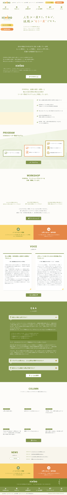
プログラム (33, 162)
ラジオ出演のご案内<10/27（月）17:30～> (39, 456)
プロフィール (20, 2)
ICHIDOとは (6, 7)
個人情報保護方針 (40, 2)
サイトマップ (32, 2)
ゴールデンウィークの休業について (38, 451)
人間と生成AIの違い (7, 411)
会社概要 (26, 2)
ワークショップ (50, 7)
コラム (61, 7)
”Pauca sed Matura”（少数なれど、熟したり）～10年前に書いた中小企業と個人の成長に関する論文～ (12, 433)
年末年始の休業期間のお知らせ (37, 454)
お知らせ (14, 2)
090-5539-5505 (38, 484)
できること (16, 7)
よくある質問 (39, 7)
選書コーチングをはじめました (31, 431)
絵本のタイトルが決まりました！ (32, 411)
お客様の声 (28, 7)
